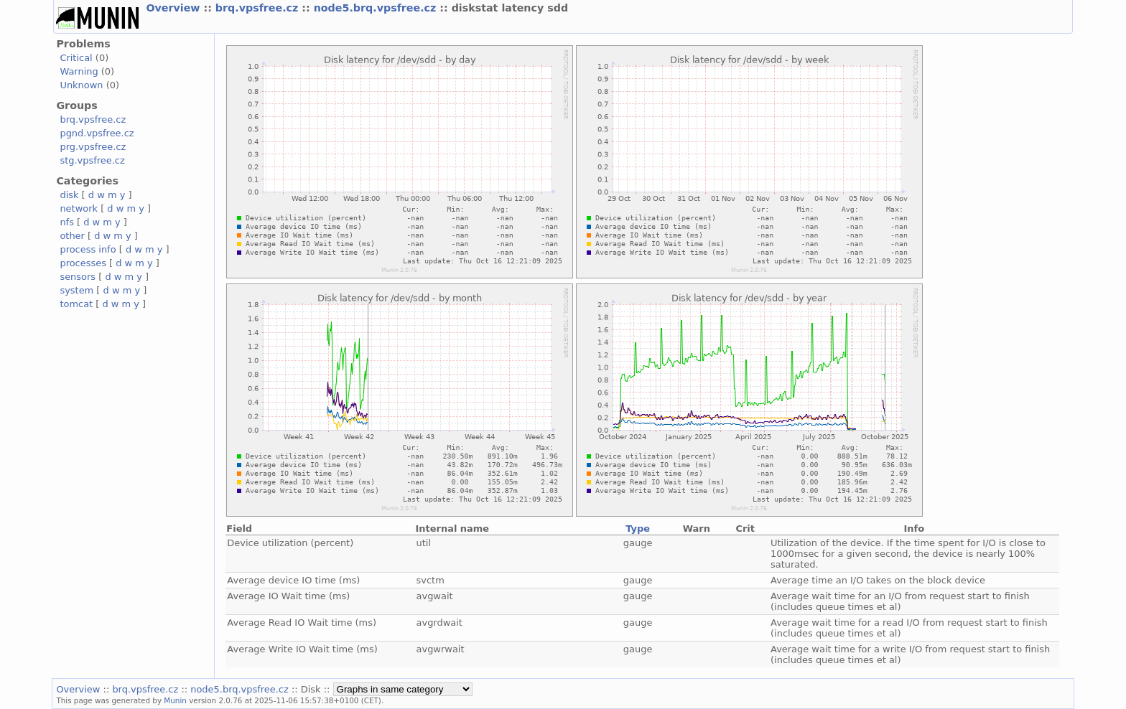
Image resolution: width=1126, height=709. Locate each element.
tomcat (76, 304)
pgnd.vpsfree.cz (97, 133)
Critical (76, 57)
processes (83, 263)
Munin (175, 700)
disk (69, 194)
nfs (67, 222)
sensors (78, 276)
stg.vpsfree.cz (92, 160)
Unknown (81, 85)
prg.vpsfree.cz (93, 146)
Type (637, 528)
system (76, 290)
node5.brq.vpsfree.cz (377, 8)
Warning (79, 71)
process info (88, 249)
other (72, 235)
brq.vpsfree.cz (258, 8)
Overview (174, 8)
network (79, 208)
